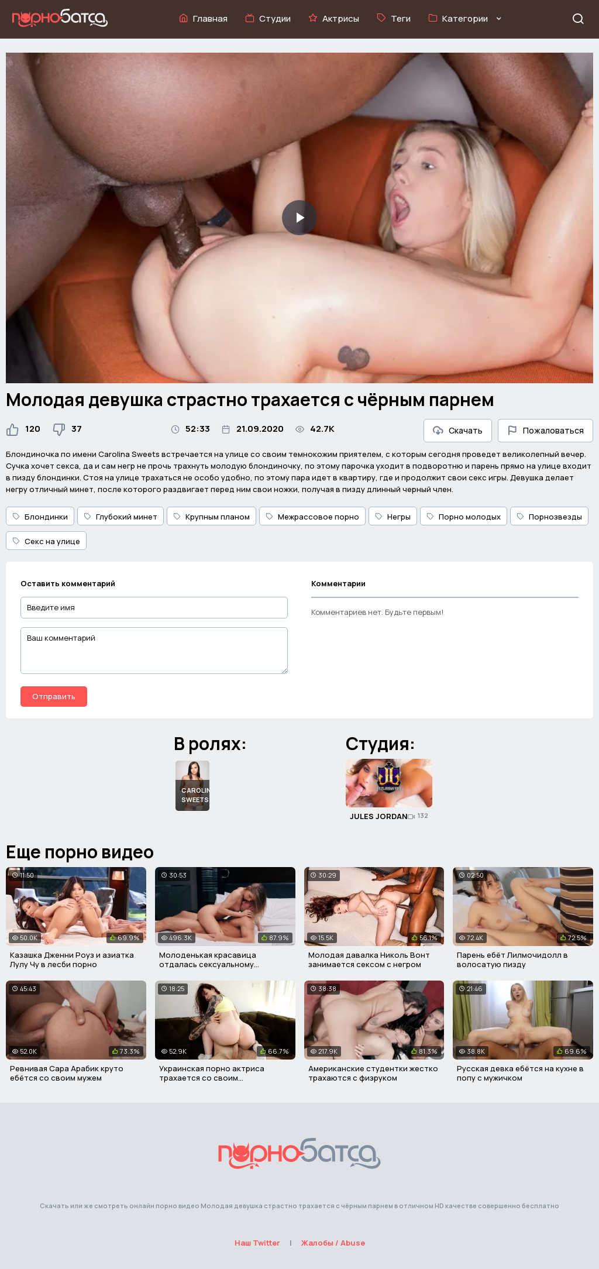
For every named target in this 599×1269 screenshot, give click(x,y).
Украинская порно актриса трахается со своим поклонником (211, 1077)
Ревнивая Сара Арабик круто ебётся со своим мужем (66, 1073)
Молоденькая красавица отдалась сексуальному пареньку (207, 964)
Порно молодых (463, 516)
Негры (393, 516)
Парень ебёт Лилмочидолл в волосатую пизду (512, 959)
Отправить (53, 696)
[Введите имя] (154, 607)
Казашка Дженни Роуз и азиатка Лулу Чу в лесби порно (72, 959)
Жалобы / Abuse (333, 1242)
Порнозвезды (549, 516)
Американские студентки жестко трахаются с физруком (373, 1073)
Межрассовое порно (312, 516)
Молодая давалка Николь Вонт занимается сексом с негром (369, 959)
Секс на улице (46, 541)
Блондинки (40, 516)
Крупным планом (211, 516)
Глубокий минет (120, 516)
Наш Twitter (257, 1242)
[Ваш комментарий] (154, 650)
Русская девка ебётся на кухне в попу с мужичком (520, 1073)
